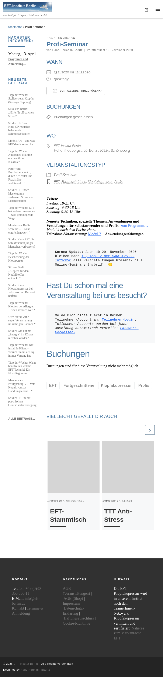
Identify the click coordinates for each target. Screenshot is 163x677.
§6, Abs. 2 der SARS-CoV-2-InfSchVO (94, 258)
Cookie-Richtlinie (76, 623)
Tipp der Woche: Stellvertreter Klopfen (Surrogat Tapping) (21, 98)
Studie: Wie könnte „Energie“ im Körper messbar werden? (20, 334)
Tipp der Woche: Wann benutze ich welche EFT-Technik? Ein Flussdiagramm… (22, 368)
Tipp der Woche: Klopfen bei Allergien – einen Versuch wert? (21, 306)
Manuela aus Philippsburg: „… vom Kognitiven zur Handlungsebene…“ (21, 385)
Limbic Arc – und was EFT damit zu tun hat (21, 142)
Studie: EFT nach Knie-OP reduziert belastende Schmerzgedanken (19, 128)
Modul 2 (94, 234)
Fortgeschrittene (73, 182)
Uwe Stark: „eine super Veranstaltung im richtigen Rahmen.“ (22, 320)
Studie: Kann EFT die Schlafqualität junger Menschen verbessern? (21, 243)
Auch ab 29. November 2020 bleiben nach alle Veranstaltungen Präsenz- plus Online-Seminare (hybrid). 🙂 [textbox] (100, 258)
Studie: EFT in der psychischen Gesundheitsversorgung (22, 401)
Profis (118, 182)
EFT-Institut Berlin (67, 146)
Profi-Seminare (65, 175)
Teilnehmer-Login (118, 319)
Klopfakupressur (100, 182)
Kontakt (18, 608)
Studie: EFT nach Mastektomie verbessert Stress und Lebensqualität (21, 195)
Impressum (71, 603)
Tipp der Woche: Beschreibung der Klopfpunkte (18, 257)
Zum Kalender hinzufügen (76, 91)
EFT (57, 182)
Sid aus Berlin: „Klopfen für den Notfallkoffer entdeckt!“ (18, 273)
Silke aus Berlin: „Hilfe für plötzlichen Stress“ (21, 112)
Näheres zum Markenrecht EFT (129, 633)
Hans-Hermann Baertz (67, 50)
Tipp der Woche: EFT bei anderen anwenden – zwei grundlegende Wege (21, 213)
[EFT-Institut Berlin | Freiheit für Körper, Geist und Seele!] (27, 6)
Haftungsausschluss (79, 618)
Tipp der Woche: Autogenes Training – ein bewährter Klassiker (21, 156)
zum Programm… (134, 226)
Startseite (15, 27)
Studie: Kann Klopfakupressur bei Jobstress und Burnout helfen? (21, 290)
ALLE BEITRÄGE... (21, 418)
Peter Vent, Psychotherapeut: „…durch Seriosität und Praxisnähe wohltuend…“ (21, 176)
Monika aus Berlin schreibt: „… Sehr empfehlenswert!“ (19, 229)
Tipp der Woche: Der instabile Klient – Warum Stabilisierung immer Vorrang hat (21, 350)
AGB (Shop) (73, 598)
